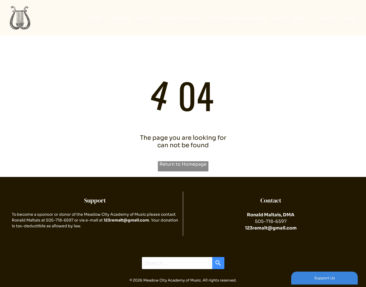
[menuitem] (97, 17)
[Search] (218, 263)
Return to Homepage (183, 164)
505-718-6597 (59, 220)
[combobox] (177, 263)
